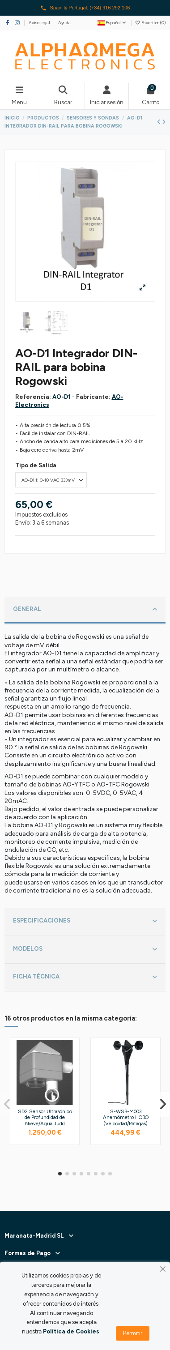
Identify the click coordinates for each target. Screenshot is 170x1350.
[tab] (85, 610)
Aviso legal (40, 22)
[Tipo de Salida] (51, 479)
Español (112, 22)
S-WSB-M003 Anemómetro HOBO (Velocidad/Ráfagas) (126, 1117)
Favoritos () (150, 22)
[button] (60, 1173)
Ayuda (64, 22)
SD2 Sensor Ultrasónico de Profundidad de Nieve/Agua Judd (45, 1117)
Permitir (132, 1333)
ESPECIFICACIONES (85, 921)
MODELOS (85, 949)
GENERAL (85, 609)
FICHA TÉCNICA (85, 977)
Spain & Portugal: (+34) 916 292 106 (85, 8)
